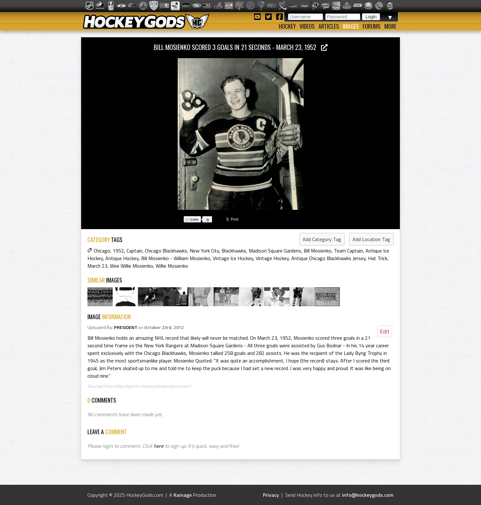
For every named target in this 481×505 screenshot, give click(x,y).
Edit (384, 331)
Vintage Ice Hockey (233, 258)
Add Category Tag (322, 239)
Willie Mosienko (172, 266)
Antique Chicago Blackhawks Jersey (328, 258)
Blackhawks (234, 250)
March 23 (97, 266)
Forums (372, 26)
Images (351, 26)
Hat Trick (377, 258)
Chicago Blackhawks (166, 250)
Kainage (183, 495)
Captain (134, 250)
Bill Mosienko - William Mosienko (175, 258)
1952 (118, 250)
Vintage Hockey (272, 258)
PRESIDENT (125, 327)
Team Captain (348, 250)
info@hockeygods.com (368, 495)
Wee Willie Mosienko (131, 266)
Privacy (271, 495)
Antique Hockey (122, 258)
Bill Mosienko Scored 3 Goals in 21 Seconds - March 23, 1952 (241, 47)
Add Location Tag (371, 239)
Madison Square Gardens (275, 250)
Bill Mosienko (317, 250)
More (390, 26)
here (158, 446)
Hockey (287, 26)
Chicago (102, 250)
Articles (328, 26)
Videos (307, 26)
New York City (204, 250)
